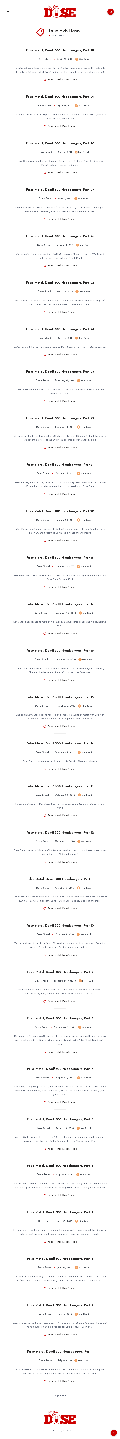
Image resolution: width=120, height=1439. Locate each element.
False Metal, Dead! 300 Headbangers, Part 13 (60, 786)
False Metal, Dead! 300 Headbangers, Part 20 (60, 511)
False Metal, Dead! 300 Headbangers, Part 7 (60, 1069)
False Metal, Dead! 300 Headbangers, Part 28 (60, 143)
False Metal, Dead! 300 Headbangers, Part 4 (60, 1212)
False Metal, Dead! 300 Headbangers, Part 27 (60, 189)
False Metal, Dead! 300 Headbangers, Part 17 (60, 604)
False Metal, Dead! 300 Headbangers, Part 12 (60, 832)
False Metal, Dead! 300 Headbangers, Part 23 (60, 371)
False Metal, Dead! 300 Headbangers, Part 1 (60, 1351)
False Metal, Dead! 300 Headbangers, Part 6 (60, 1119)
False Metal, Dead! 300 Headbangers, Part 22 (60, 418)
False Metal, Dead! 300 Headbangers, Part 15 (60, 697)
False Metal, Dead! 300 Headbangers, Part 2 (60, 1305)
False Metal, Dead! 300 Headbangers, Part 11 (60, 879)
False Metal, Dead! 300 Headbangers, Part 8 (60, 1018)
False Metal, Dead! (58, 80)
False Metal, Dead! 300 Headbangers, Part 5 (60, 1166)
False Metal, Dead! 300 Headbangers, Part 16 (60, 650)
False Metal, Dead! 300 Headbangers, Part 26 (60, 236)
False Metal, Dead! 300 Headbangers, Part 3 (60, 1259)
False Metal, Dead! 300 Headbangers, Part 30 (60, 50)
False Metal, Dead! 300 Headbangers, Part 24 (60, 329)
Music (73, 80)
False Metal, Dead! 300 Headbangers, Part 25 (60, 282)
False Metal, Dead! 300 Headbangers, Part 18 (60, 557)
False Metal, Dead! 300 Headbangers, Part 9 (60, 972)
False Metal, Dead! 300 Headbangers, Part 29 (60, 96)
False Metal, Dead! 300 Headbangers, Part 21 (60, 464)
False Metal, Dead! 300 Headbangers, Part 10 (60, 925)
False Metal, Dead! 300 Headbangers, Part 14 (60, 743)
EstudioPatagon (70, 1431)
